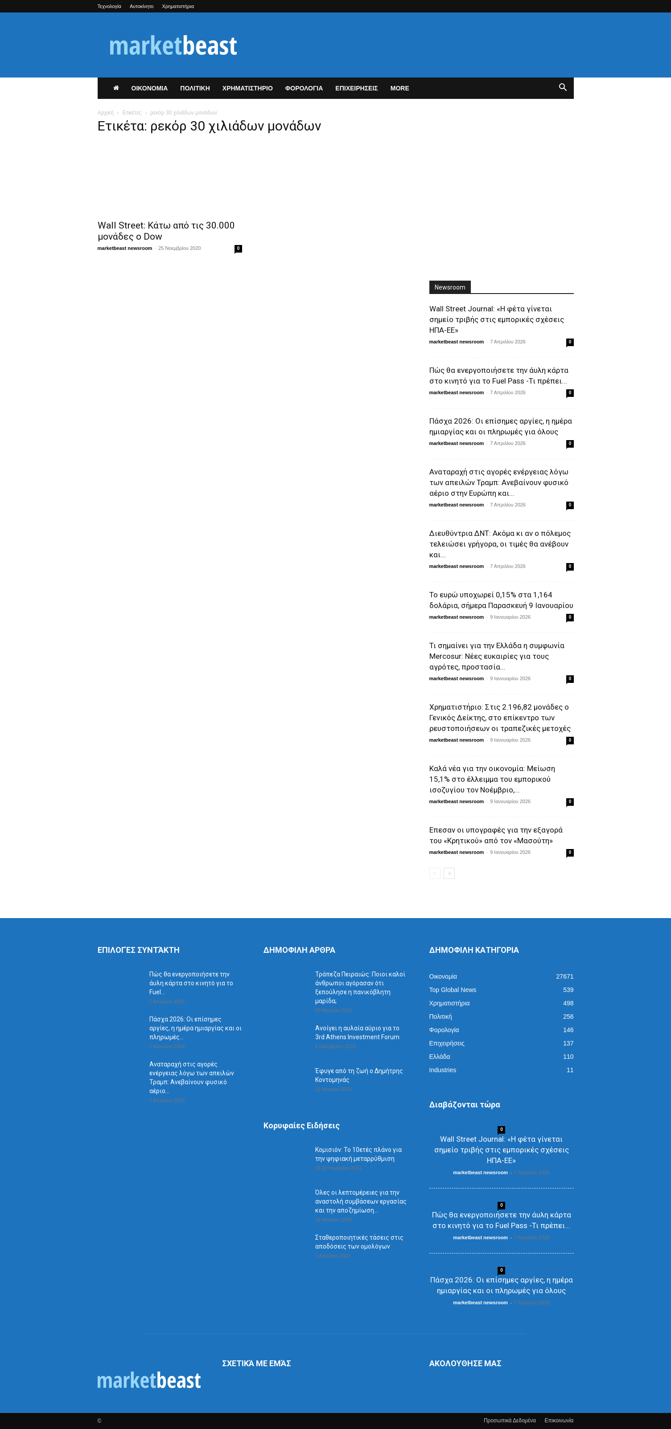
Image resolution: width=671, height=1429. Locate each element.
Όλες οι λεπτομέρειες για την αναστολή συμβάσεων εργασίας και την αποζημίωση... (361, 1201)
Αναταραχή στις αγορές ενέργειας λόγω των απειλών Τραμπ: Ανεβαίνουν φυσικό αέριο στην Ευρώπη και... (498, 482)
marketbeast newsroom (125, 248)
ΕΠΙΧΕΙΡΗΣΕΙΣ (356, 88)
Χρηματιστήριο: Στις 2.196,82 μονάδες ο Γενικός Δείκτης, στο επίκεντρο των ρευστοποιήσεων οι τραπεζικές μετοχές (500, 717)
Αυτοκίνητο (142, 6)
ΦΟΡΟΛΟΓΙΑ (304, 88)
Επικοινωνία (558, 1420)
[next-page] (449, 873)
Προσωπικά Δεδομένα (510, 1420)
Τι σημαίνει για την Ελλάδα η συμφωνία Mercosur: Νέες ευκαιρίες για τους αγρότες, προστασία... (496, 656)
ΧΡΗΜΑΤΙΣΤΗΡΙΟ (247, 88)
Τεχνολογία (109, 6)
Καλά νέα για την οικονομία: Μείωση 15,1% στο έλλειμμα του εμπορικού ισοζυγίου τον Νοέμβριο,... (492, 779)
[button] (563, 88)
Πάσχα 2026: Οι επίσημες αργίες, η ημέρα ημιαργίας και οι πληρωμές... (195, 1028)
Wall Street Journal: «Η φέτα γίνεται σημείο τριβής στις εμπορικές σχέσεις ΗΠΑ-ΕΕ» (496, 319)
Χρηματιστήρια (178, 6)
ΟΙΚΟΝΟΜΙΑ (150, 88)
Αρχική (106, 113)
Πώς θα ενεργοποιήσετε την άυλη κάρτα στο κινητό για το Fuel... (191, 983)
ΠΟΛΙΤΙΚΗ (195, 88)
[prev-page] (434, 873)
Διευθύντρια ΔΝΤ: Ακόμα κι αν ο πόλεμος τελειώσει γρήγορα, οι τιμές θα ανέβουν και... (500, 544)
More (400, 88)
